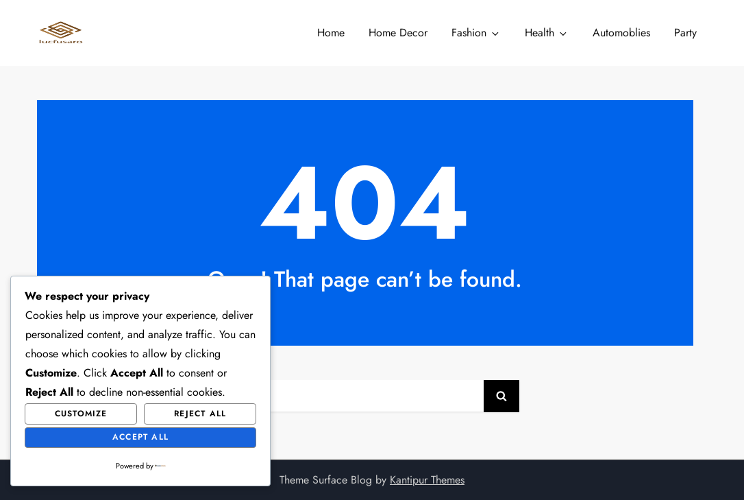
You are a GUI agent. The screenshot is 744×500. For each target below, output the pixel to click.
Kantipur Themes (427, 480)
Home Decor (398, 32)
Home (331, 32)
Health (547, 32)
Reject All (200, 413)
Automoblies (621, 32)
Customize (81, 413)
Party (685, 32)
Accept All (140, 437)
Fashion (476, 32)
